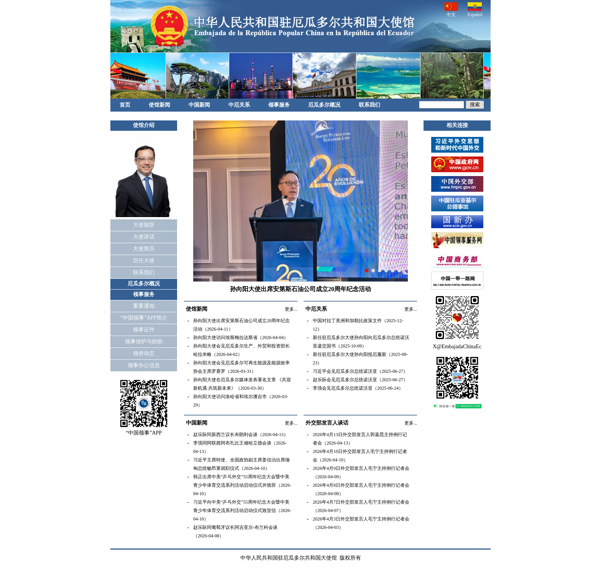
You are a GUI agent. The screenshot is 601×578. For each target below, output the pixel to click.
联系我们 (369, 105)
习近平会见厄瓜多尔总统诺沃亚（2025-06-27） (360, 371)
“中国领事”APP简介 (143, 318)
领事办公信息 (144, 365)
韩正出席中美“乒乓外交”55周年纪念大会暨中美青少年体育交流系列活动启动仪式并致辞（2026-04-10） (242, 485)
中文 (451, 9)
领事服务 (279, 105)
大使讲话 (143, 237)
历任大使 (143, 260)
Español (475, 9)
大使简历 (143, 249)
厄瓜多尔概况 (324, 105)
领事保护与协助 (144, 341)
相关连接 (457, 125)
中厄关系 (239, 105)
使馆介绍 (143, 125)
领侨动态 (143, 353)
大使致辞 (143, 225)
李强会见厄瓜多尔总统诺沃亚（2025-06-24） (358, 388)
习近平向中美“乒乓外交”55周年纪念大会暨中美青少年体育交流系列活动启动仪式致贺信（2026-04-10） (242, 510)
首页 (125, 105)
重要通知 (143, 306)
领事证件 (143, 330)
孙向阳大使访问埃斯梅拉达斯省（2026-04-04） (240, 337)
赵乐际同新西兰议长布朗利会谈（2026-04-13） (240, 434)
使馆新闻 (159, 105)
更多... (291, 309)
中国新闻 (199, 105)
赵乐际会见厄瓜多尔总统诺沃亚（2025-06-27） (360, 379)
